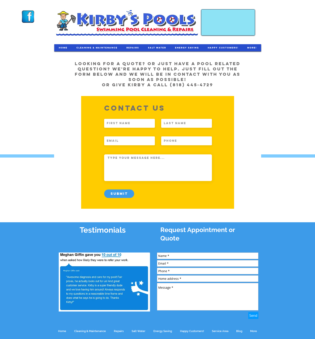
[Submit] (119, 193)
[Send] (253, 315)
